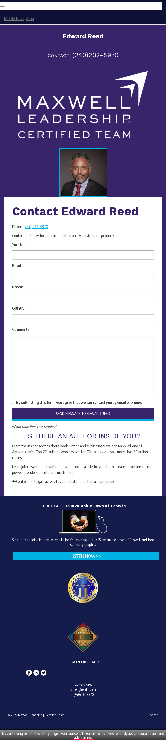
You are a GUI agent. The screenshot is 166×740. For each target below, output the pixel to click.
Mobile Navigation (19, 18)
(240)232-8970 (36, 226)
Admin (154, 715)
